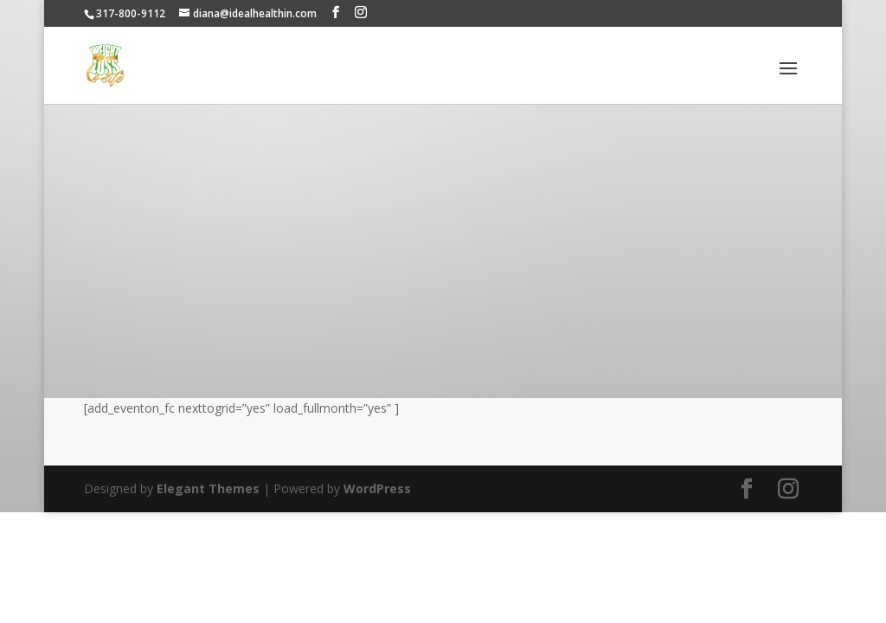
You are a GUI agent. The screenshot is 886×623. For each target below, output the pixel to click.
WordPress (377, 488)
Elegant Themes (208, 488)
